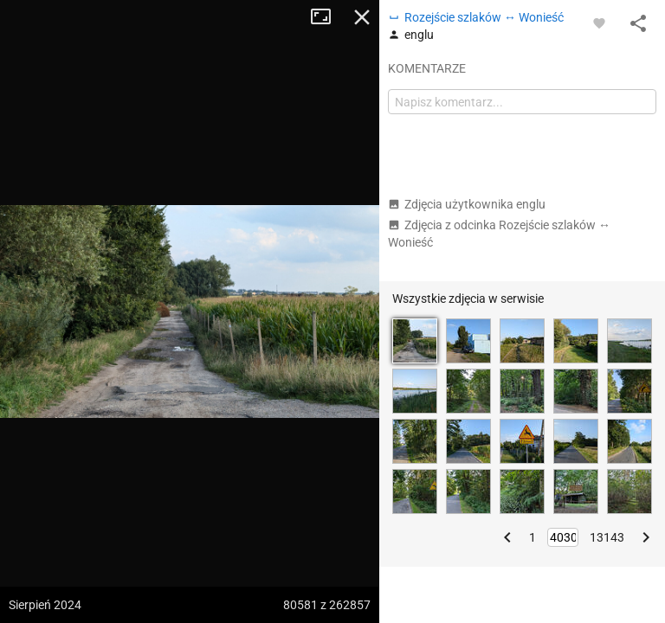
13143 (607, 537)
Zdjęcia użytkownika (467, 204)
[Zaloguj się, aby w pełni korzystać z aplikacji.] (599, 22)
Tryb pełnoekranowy (327, 17)
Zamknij (362, 17)
